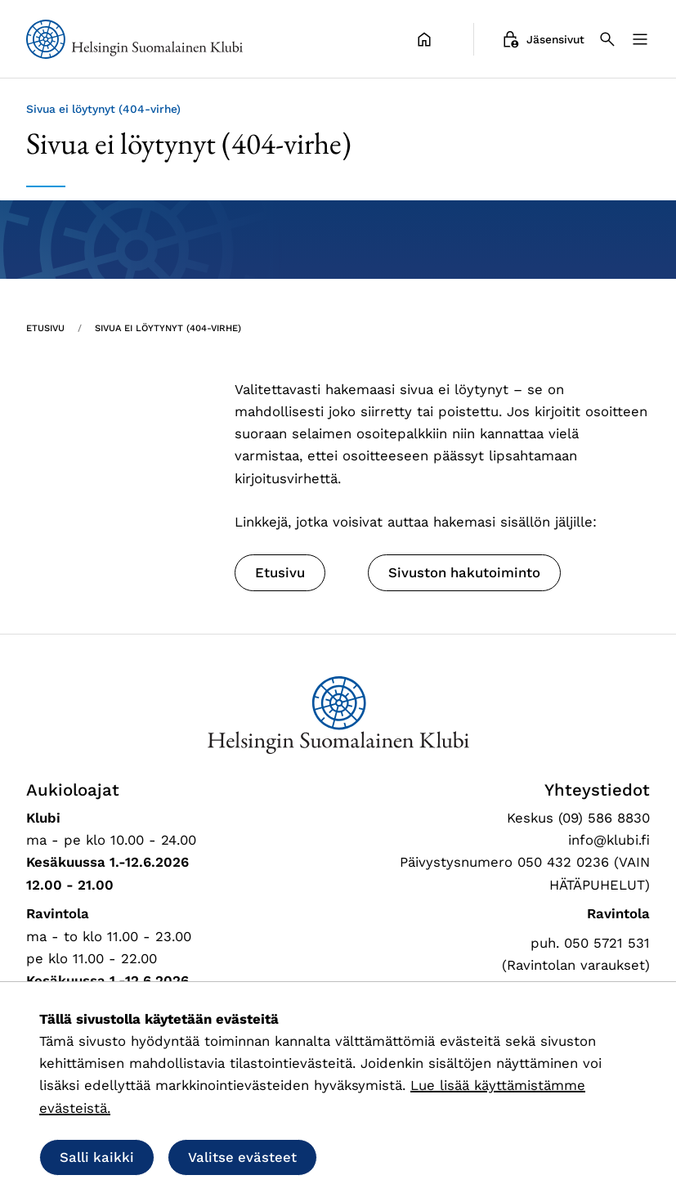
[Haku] (607, 39)
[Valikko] (640, 39)
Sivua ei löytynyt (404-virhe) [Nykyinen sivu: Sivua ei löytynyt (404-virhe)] (168, 328)
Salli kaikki (97, 1157)
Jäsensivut (542, 39)
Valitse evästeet (242, 1157)
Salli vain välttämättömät (436, 1157)
